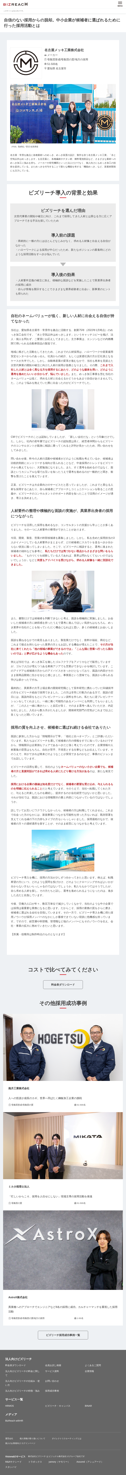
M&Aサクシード (13, 1461)
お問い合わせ (52, 1381)
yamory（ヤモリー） (59, 1461)
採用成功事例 (52, 1390)
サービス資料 (52, 1371)
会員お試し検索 (53, 1365)
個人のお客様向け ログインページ (20, 1443)
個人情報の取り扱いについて (32, 1438)
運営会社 (9, 1438)
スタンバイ (11, 1467)
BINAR (88, 1406)
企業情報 (89, 1371)
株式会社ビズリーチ (37, 1456)
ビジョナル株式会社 (58, 1456)
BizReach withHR (14, 1420)
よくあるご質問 (93, 1365)
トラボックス (35, 1461)
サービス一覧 (14, 1399)
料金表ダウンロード (63, 984)
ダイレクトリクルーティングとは (66, 1438)
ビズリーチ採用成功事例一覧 (63, 1335)
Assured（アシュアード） (89, 1461)
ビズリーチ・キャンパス (57, 1406)
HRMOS (9, 1406)
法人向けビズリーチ (18, 1359)
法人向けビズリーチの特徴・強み (22, 1390)
